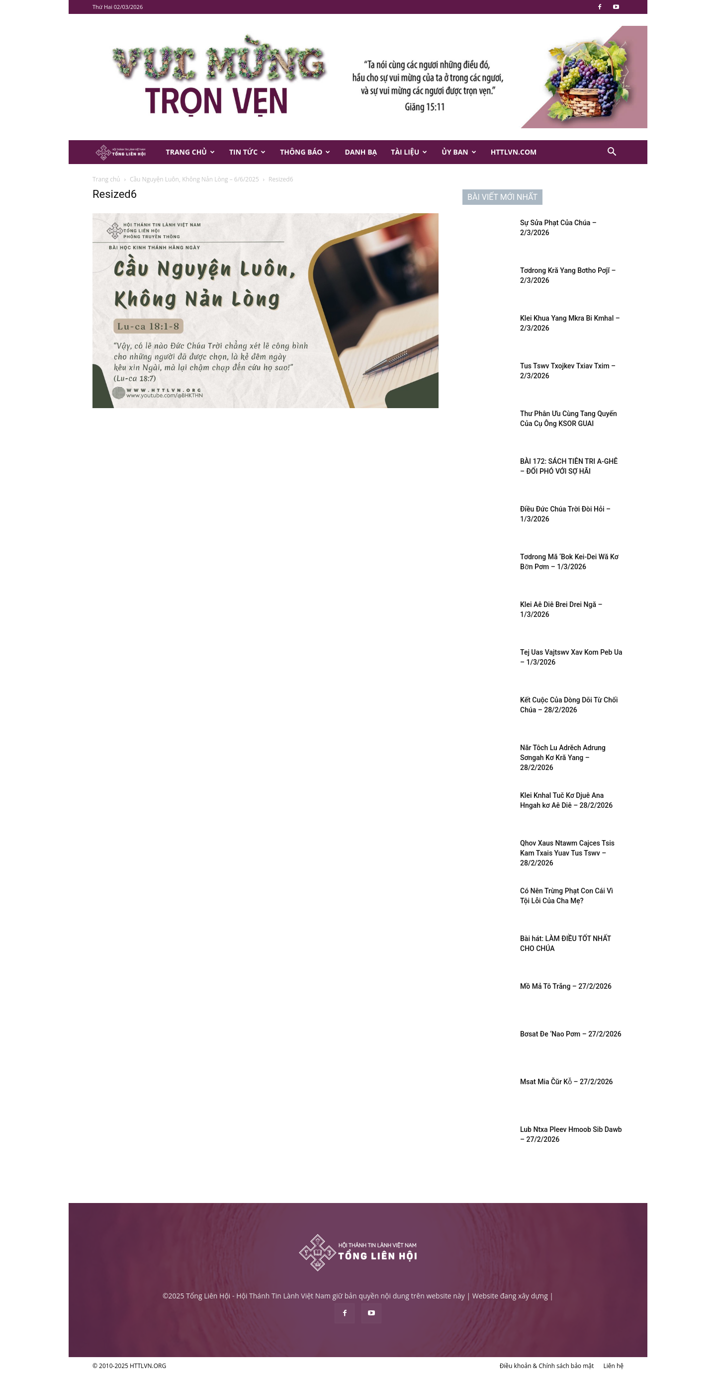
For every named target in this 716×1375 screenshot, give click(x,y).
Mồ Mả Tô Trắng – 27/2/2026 (566, 986)
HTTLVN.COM (514, 152)
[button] (612, 153)
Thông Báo (305, 152)
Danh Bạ (361, 152)
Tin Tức (247, 152)
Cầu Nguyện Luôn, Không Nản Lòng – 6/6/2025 (194, 179)
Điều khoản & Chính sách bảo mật (547, 1366)
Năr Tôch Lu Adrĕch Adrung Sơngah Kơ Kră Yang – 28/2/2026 (563, 758)
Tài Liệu (409, 152)
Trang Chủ (190, 152)
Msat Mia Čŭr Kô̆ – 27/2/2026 (566, 1082)
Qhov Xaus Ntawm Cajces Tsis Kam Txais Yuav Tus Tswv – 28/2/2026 (567, 853)
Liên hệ (613, 1366)
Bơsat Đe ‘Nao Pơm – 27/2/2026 (571, 1034)
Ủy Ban (459, 152)
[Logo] (125, 152)
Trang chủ (106, 179)
